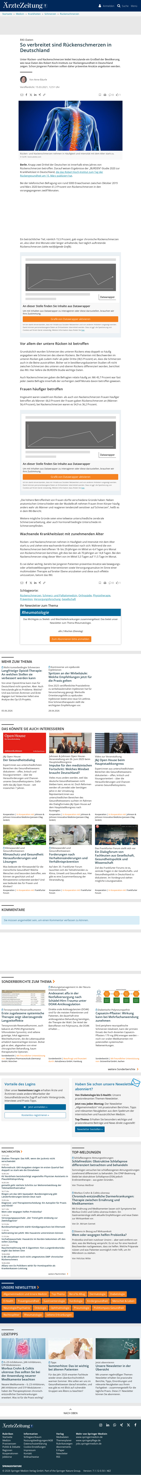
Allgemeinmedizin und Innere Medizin (25, 1294)
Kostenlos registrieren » (35, 1115)
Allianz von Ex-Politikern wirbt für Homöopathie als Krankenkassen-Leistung (28, 1267)
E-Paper (60, 1450)
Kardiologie (76, 1301)
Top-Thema (58, 1294)
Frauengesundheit (28, 1301)
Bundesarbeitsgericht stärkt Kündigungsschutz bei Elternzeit (33, 1226)
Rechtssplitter (12, 1314)
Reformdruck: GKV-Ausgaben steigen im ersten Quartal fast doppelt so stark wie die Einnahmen (33, 1169)
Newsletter (62, 1453)
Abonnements (63, 1446)
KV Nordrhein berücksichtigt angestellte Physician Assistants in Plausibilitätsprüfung (35, 1178)
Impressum (30, 1450)
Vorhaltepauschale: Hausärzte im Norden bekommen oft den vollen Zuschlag (33, 1240)
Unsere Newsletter (19, 1287)
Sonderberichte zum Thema (27, 981)
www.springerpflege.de (88, 1440)
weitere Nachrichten (58, 1274)
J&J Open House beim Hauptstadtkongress (110, 762)
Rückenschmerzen (30, 595)
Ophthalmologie (60, 1308)
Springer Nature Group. (68, 1470)
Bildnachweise (31, 1456)
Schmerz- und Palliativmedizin (60, 595)
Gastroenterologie (54, 1301)
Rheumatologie (33, 1314)
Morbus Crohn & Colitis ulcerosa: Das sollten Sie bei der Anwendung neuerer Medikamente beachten (21, 1373)
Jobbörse (7, 1456)
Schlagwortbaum (32, 1437)
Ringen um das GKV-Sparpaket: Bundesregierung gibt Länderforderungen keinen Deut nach (29, 1195)
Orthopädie (85, 595)
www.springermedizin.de (89, 1437)
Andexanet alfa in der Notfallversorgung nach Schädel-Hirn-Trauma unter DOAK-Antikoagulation (67, 998)
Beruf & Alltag (77, 1294)
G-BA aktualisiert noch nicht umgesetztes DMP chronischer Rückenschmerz (32, 1258)
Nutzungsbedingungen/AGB (38, 1440)
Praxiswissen (9, 1443)
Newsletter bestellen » (90, 1129)
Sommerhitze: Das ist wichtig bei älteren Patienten (68, 1368)
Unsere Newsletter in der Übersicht (113, 1368)
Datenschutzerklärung (35, 1443)
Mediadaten (62, 1437)
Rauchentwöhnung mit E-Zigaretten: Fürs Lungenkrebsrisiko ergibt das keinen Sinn (33, 1249)
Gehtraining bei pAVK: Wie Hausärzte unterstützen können (32, 1232)
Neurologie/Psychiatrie (17, 1308)
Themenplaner (64, 1440)
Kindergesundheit (97, 1301)
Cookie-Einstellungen (35, 1446)
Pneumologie (81, 1308)
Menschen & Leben (123, 1301)
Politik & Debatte (11, 1446)
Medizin (6, 1440)
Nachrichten (11, 1151)
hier (83, 330)
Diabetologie (117, 1294)
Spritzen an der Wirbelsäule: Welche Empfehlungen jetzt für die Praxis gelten (70, 677)
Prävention (26, 599)
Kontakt (28, 1453)
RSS (58, 1456)
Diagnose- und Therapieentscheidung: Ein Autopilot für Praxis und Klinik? (34, 1204)
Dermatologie (98, 1294)
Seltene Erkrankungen (59, 1314)
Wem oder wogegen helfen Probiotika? (22, 1211)
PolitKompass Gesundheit (109, 1308)
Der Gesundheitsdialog (19, 760)
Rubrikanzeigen (64, 1443)
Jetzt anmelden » (35, 1107)
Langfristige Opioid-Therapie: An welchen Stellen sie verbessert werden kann (22, 674)
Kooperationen (10, 1453)
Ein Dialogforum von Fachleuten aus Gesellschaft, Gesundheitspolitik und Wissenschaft (115, 857)
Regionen (7, 1450)
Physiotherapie (101, 595)
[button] (134, 5)
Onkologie (40, 1308)
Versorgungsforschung (47, 599)
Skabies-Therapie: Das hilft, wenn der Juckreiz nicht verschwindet (28, 1160)
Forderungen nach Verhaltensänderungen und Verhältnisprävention (68, 858)
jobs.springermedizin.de (88, 1443)
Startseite (7, 1437)
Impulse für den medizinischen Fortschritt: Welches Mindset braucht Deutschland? (70, 769)
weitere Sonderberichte (123, 1069)
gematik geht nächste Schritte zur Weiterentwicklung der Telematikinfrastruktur (31, 1186)
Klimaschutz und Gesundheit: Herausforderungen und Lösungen (23, 858)
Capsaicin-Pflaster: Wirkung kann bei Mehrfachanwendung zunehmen (117, 1017)
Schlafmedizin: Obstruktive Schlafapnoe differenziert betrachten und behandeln (100, 1163)
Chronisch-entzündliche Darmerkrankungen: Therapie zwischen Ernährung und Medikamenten (103, 1200)
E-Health (8, 1301)
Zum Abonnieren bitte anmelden (70, 639)
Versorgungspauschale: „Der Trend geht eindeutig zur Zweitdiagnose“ (30, 1219)
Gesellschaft (69, 599)
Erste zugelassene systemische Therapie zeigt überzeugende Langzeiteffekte (23, 1017)
